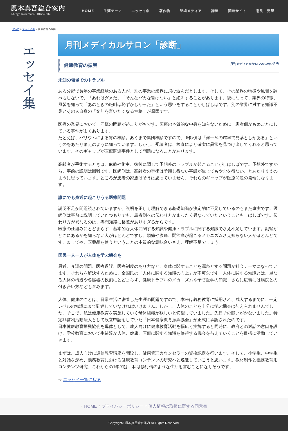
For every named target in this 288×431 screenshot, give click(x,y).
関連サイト (237, 11)
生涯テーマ (113, 11)
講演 (215, 11)
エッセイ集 (140, 11)
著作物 (164, 11)
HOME (88, 11)
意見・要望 (265, 11)
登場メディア (191, 11)
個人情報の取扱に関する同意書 (177, 406)
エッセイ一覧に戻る (82, 379)
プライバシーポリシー (123, 406)
